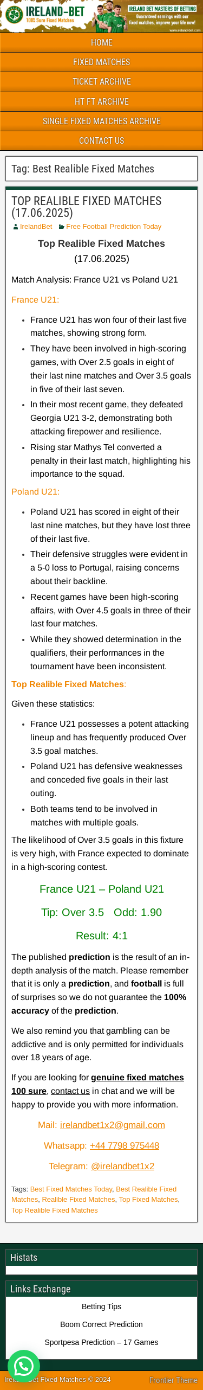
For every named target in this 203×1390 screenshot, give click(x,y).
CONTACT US (101, 141)
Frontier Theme (173, 1380)
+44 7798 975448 (124, 1146)
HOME (102, 42)
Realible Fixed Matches (78, 1199)
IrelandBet (36, 226)
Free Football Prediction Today (113, 226)
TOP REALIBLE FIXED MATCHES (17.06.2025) (86, 207)
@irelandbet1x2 (122, 1166)
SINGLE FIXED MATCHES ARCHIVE (102, 121)
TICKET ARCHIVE (102, 81)
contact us (70, 1091)
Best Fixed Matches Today (71, 1189)
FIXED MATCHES (101, 62)
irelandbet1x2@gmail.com (112, 1125)
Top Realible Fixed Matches (54, 1210)
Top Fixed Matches (148, 1199)
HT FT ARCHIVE (102, 102)
